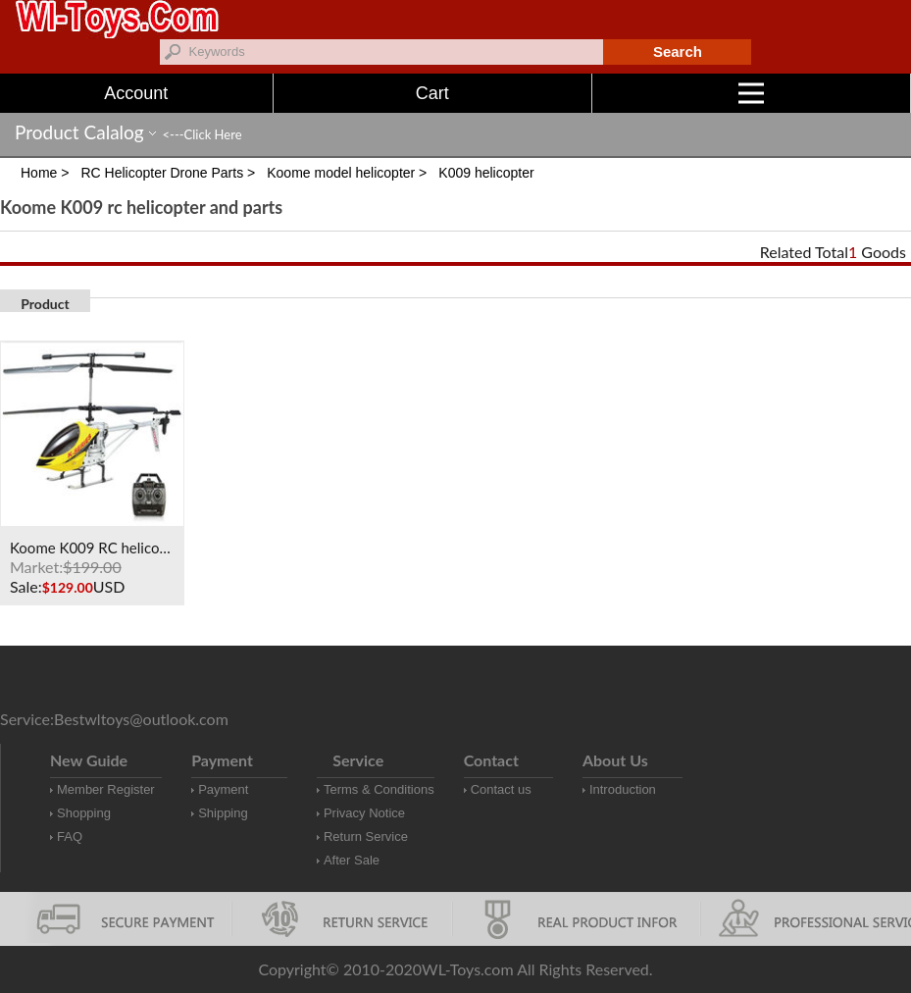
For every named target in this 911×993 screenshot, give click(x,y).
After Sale (352, 860)
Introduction (622, 789)
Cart (432, 93)
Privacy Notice (364, 813)
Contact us (501, 789)
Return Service (366, 836)
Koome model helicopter (341, 173)
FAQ (69, 836)
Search (677, 51)
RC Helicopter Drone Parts (161, 173)
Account (136, 93)
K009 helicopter (485, 173)
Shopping (84, 813)
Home (39, 173)
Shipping (223, 813)
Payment (223, 789)
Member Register (106, 789)
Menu (824, 93)
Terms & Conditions (379, 789)
